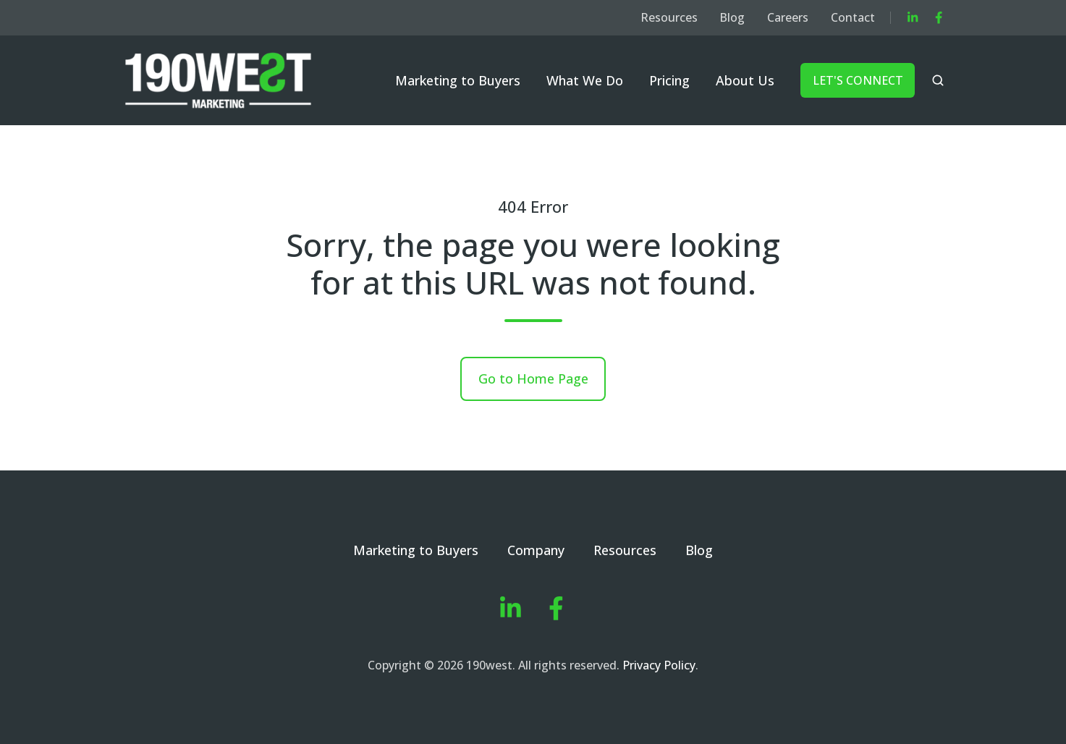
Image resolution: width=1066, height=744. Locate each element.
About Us (745, 80)
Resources (669, 17)
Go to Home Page (533, 378)
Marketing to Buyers (457, 80)
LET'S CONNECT (858, 80)
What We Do (584, 80)
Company (535, 550)
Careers (787, 17)
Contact (853, 17)
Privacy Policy (658, 665)
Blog (732, 17)
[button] (938, 80)
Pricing (669, 80)
